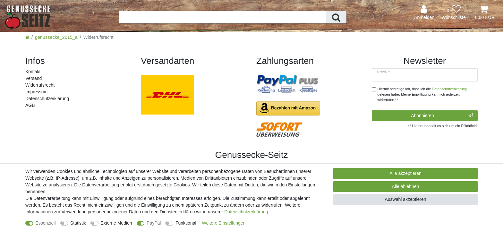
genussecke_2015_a (56, 37)
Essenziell (46, 223)
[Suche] (336, 17)
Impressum (36, 91)
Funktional (185, 223)
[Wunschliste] (453, 12)
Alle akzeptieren (405, 173)
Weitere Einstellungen (223, 223)
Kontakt (32, 71)
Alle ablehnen (405, 186)
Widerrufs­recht (40, 85)
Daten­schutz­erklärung (47, 98)
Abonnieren (442, 116)
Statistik (78, 223)
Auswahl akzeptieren (405, 199)
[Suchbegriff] (222, 17)
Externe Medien (116, 223)
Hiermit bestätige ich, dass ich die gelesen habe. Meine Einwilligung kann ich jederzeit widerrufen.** (422, 94)
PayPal (154, 223)
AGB (30, 105)
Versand (33, 78)
